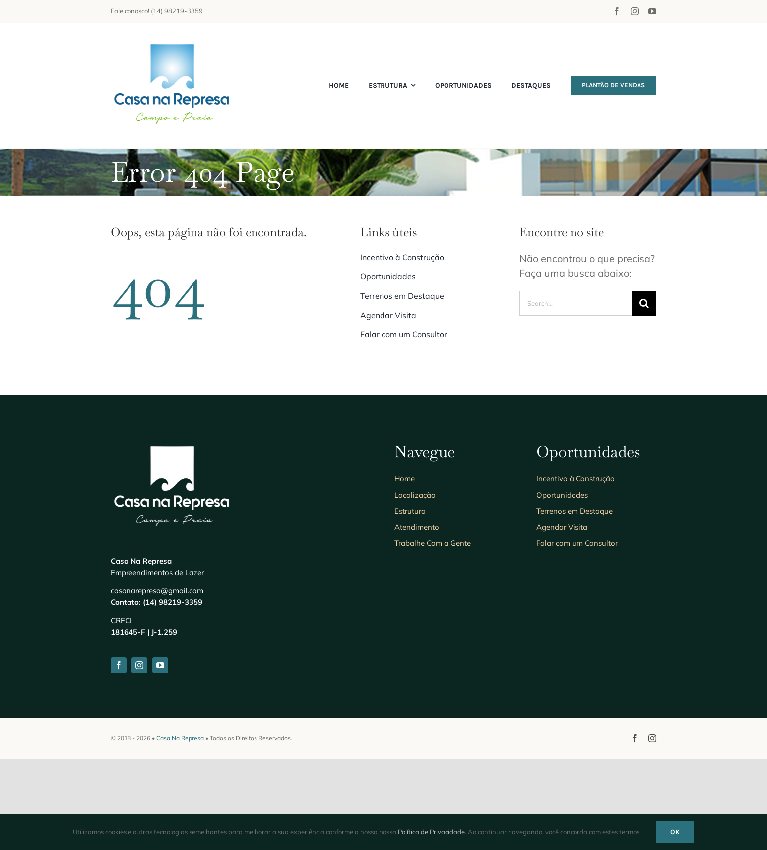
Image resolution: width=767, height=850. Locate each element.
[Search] (644, 303)
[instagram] (635, 11)
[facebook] (617, 11)
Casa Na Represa (180, 738)
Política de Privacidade (431, 832)
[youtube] (652, 11)
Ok (675, 832)
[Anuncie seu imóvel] (173, 42)
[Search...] (575, 303)
